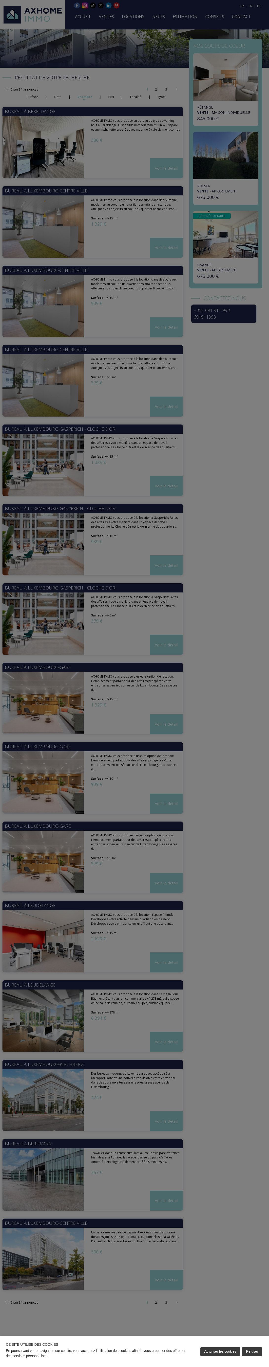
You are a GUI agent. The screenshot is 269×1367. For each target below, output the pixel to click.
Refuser (252, 1351)
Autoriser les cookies (220, 1351)
